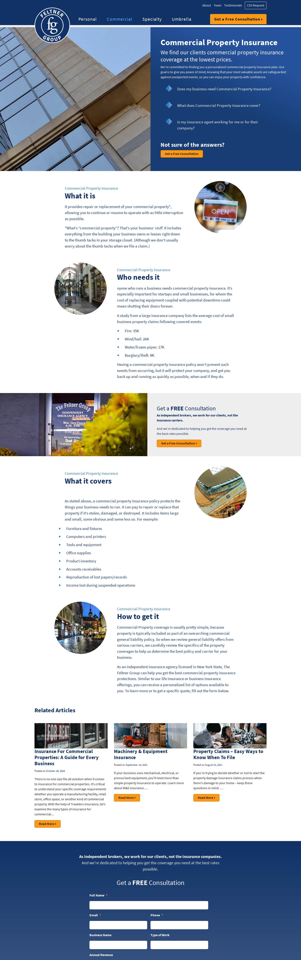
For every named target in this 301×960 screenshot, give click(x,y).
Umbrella (181, 19)
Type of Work (160, 935)
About (206, 5)
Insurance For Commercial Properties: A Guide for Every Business (66, 757)
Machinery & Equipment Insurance (140, 754)
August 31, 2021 (213, 765)
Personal (87, 19)
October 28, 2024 (55, 771)
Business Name (100, 935)
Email (95, 915)
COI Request (255, 5)
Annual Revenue (101, 955)
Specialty (152, 19)
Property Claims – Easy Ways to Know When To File (228, 754)
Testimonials (233, 5)
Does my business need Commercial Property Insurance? (224, 89)
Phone (156, 915)
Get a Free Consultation (237, 19)
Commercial (119, 19)
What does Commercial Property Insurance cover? (218, 105)
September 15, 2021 (136, 765)
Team (217, 5)
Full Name (98, 895)
